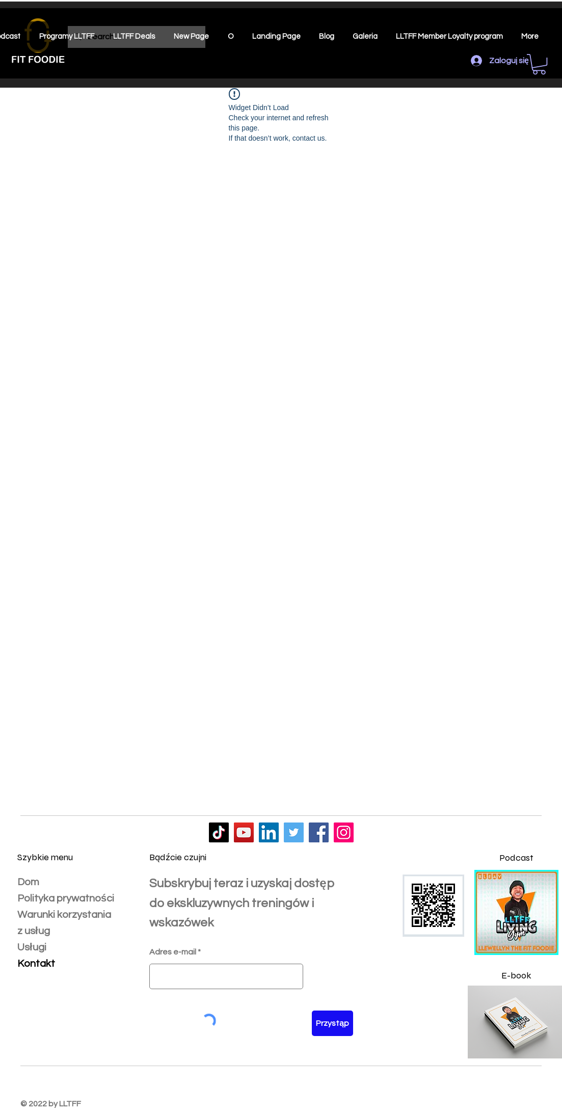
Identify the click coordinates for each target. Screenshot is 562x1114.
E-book (516, 975)
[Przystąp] (332, 1023)
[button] (539, 64)
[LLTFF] (219, 832)
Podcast (516, 857)
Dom (28, 882)
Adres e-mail (172, 952)
